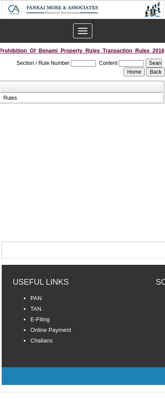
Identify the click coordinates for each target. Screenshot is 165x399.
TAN (35, 308)
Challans (41, 340)
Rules (10, 98)
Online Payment (50, 330)
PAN (36, 298)
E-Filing (40, 319)
